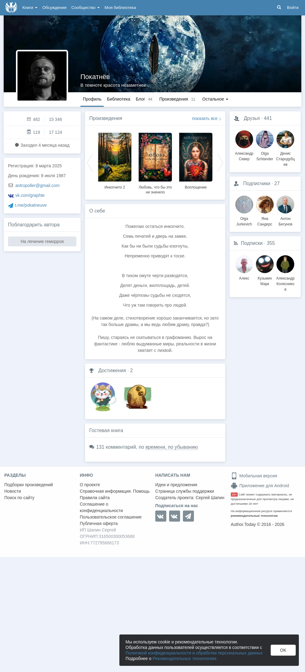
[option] (115, 160)
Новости (12, 491)
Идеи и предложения (176, 484)
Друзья (252, 118)
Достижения (112, 370)
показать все (205, 118)
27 (277, 183)
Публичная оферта (99, 523)
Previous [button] (90, 162)
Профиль (92, 99)
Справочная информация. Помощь (115, 491)
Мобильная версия (254, 475)
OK (283, 650)
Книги (29, 7)
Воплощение (196, 187)
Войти (293, 7)
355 (271, 243)
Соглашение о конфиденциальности (101, 507)
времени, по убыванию (171, 447)
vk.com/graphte (30, 195)
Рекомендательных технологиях (184, 658)
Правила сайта (95, 497)
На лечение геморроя (42, 241)
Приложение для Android (260, 485)
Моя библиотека (120, 7)
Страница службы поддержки (184, 491)
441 (268, 118)
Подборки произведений (28, 484)
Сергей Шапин (209, 497)
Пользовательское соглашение (111, 517)
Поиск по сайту (19, 497)
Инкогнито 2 (114, 187)
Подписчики (256, 183)
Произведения (105, 118)
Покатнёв (95, 77)
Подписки (252, 243)
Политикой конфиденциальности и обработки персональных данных (194, 652)
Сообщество (85, 7)
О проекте (90, 484)
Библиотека (118, 99)
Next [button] (220, 162)
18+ (234, 494)
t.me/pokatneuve (31, 205)
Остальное (215, 99)
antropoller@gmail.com (37, 185)
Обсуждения (54, 7)
